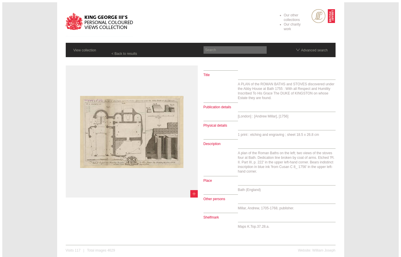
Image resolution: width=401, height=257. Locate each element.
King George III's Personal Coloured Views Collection (99, 22)
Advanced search (314, 50)
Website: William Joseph (317, 250)
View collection (84, 50)
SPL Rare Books (318, 16)
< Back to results (124, 54)
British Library (331, 16)
